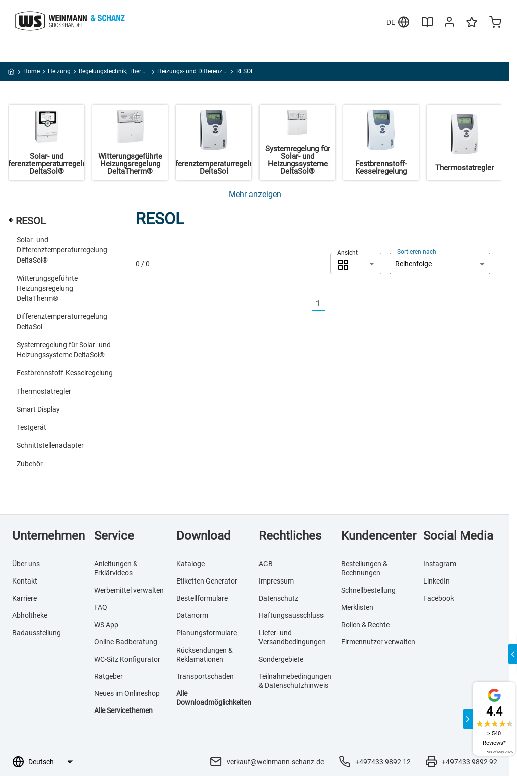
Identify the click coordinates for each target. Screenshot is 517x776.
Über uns (26, 564)
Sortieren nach (416, 251)
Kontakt (24, 581)
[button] (355, 263)
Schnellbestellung (368, 590)
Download (203, 536)
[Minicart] (495, 23)
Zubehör (30, 464)
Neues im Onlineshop (127, 693)
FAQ (100, 607)
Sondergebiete (280, 659)
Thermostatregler (44, 391)
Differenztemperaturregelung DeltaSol (62, 321)
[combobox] (355, 263)
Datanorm (192, 615)
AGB (265, 564)
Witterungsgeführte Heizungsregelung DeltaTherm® (47, 288)
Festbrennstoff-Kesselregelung (65, 373)
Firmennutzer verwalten (378, 642)
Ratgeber (108, 676)
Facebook (438, 598)
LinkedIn (436, 581)
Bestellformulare (202, 598)
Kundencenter (378, 536)
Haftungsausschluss (291, 615)
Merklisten (357, 607)
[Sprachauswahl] (50, 762)
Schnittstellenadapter (50, 445)
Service (114, 536)
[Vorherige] (306, 304)
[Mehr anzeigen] (255, 194)
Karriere (24, 598)
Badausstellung (36, 633)
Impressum (276, 581)
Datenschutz (278, 598)
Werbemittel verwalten (129, 590)
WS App (106, 625)
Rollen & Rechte (365, 625)
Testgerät (31, 427)
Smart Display (38, 409)
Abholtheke (29, 615)
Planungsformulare (206, 633)
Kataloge (190, 564)
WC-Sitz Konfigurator (127, 659)
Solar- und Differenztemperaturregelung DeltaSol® (62, 250)
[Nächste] (331, 304)
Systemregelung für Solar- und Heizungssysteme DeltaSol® (64, 350)
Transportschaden (205, 676)
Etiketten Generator (206, 581)
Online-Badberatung (125, 642)
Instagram (439, 564)
